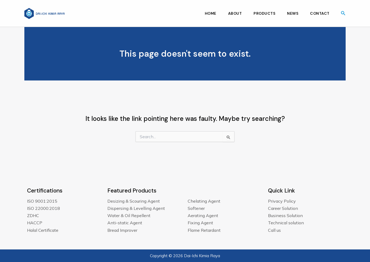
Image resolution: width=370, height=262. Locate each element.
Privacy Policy (282, 201)
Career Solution (283, 208)
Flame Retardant (204, 230)
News (292, 13)
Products (264, 13)
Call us (274, 230)
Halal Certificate (42, 230)
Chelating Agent (204, 201)
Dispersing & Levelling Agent (136, 208)
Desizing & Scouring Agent (133, 201)
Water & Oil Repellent (128, 215)
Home (210, 13)
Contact (320, 13)
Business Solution (285, 215)
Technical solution (286, 222)
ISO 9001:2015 (42, 201)
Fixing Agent (200, 222)
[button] (343, 13)
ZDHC (33, 215)
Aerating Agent (203, 215)
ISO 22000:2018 (43, 208)
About (235, 13)
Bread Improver (122, 230)
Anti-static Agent (124, 222)
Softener (196, 208)
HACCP (34, 222)
